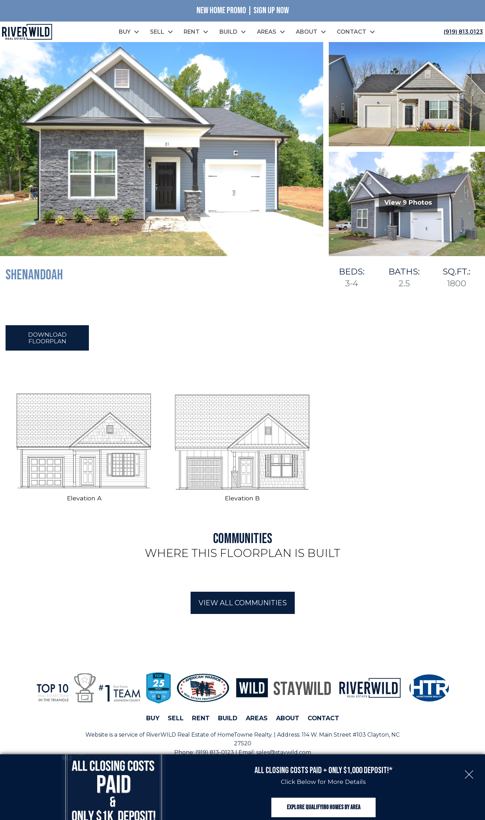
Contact (323, 720)
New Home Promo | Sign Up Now (242, 10)
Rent (201, 720)
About (287, 720)
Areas (257, 720)
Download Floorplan (47, 339)
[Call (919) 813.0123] (462, 32)
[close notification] (469, 759)
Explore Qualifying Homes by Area (323, 800)
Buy (152, 720)
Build (227, 720)
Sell (176, 720)
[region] (242, 581)
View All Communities (243, 605)
